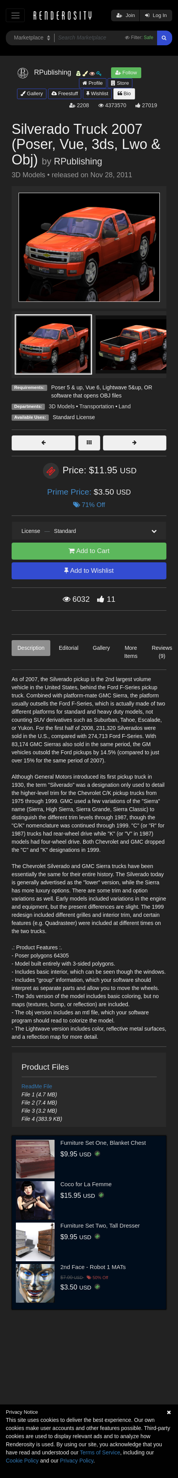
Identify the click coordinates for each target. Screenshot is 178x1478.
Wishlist (97, 93)
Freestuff (64, 93)
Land (125, 406)
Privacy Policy (76, 1460)
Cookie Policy (22, 1460)
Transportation (96, 406)
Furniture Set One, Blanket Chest (103, 1142)
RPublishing (78, 161)
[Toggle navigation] (15, 15)
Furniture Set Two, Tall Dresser (100, 1225)
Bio (124, 93)
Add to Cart (89, 551)
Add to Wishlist (88, 570)
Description (30, 648)
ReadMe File (37, 1086)
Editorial (69, 648)
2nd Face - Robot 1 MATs (93, 1267)
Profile (92, 83)
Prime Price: (70, 491)
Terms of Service (100, 1452)
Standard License (74, 417)
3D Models (62, 406)
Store (120, 83)
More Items (130, 652)
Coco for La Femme (86, 1184)
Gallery (32, 93)
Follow (126, 72)
